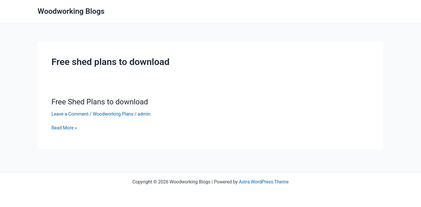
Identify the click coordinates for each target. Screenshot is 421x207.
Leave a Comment (70, 114)
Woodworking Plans (113, 114)
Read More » (64, 128)
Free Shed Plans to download (100, 101)
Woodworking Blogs (71, 11)
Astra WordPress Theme (263, 182)
